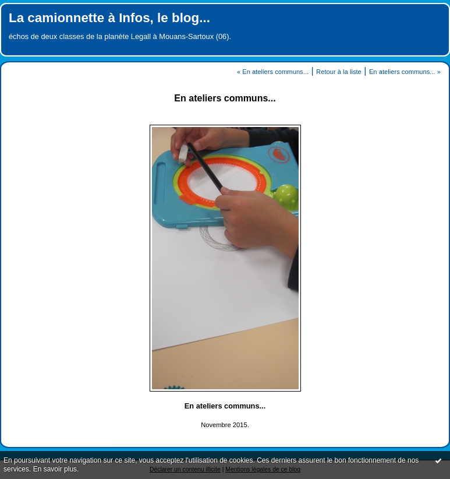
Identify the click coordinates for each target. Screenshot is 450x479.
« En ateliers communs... (273, 71)
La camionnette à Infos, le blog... (109, 17)
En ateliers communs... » (405, 71)
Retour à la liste (339, 71)
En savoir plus (55, 469)
